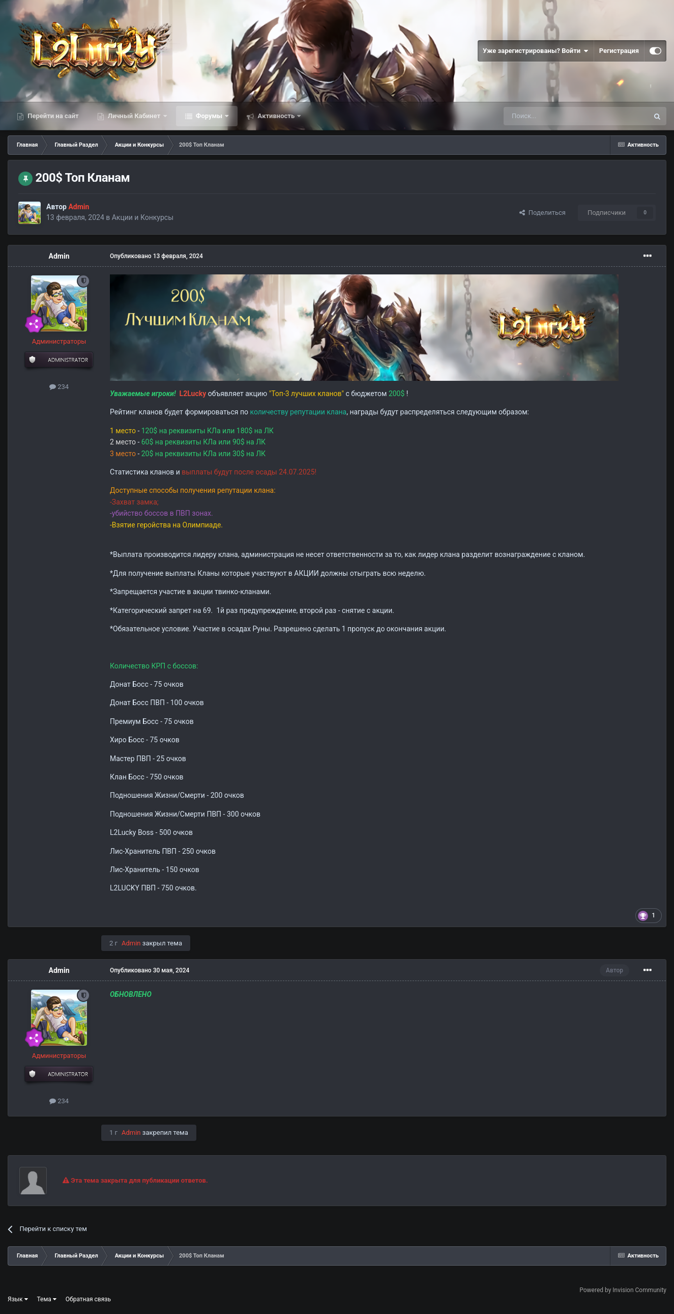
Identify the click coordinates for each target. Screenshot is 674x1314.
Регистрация (619, 50)
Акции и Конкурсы (142, 217)
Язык (18, 1299)
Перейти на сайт (52, 116)
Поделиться (542, 212)
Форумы (209, 116)
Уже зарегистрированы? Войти (536, 51)
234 (59, 386)
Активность (276, 116)
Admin (59, 256)
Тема (46, 1299)
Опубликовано (156, 256)
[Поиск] (553, 116)
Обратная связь (88, 1299)
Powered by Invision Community (622, 1290)
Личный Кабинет (134, 116)
